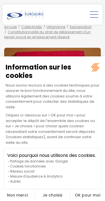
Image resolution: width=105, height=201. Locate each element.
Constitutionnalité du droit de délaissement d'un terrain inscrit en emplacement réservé (47, 34)
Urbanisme (55, 27)
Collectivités (31, 27)
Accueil (10, 27)
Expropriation (81, 27)
